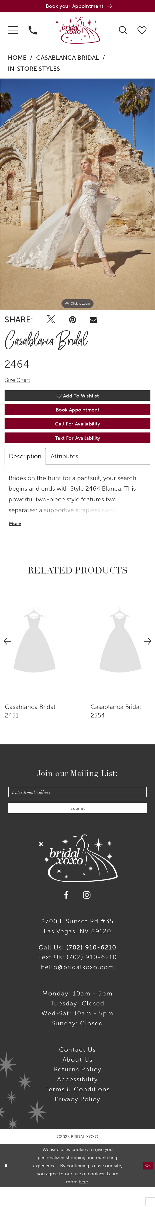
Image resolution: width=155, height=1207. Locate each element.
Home (17, 60)
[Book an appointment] (77, 7)
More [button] (16, 537)
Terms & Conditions (77, 1108)
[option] (77, 196)
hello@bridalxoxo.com (77, 986)
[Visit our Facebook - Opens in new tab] (67, 914)
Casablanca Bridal (67, 60)
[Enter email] (77, 808)
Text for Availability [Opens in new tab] (77, 450)
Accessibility (77, 1098)
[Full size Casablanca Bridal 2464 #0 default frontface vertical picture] (77, 196)
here (83, 1201)
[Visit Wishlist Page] (142, 32)
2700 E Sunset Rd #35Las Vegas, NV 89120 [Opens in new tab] (77, 945)
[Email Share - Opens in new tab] (93, 322)
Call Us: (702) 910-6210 (77, 966)
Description (25, 469)
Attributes (64, 469)
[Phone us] (32, 32)
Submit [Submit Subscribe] (78, 827)
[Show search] (123, 32)
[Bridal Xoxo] (77, 32)
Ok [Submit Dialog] (147, 1185)
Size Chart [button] (19, 383)
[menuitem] (13, 32)
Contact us (77, 1069)
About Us (78, 1079)
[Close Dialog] (7, 1185)
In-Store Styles (34, 71)
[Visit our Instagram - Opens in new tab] (87, 914)
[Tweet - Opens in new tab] (50, 321)
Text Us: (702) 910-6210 (77, 976)
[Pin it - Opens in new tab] (72, 321)
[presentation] (34, 656)
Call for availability (77, 433)
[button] (13, 32)
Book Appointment (77, 417)
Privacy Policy (77, 1118)
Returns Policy (77, 1088)
